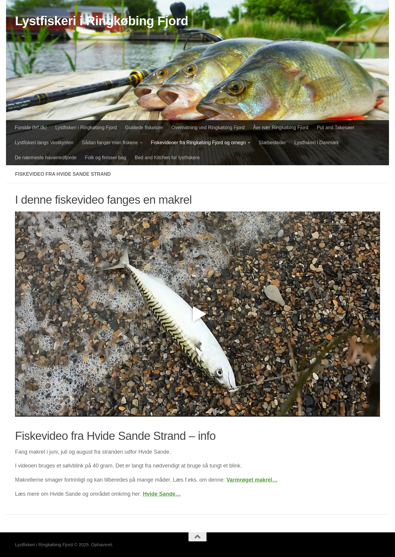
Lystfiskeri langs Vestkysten (44, 142)
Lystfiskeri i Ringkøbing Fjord (101, 21)
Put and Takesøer (335, 127)
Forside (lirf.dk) (31, 127)
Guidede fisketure (144, 127)
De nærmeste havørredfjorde (45, 157)
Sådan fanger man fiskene (110, 142)
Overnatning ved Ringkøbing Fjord (208, 127)
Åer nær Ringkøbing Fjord (280, 127)
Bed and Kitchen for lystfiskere (167, 157)
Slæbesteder (272, 142)
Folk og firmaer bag (105, 157)
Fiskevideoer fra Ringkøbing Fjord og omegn (198, 142)
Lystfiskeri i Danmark (316, 142)
